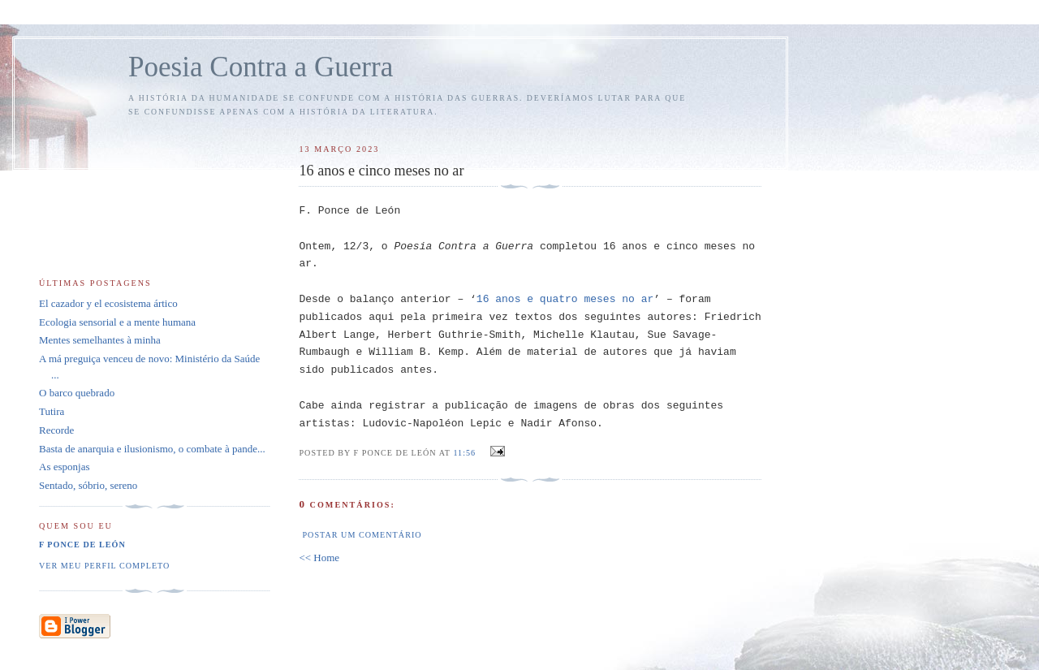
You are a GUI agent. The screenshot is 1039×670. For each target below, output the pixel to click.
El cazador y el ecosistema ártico (108, 303)
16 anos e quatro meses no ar (564, 299)
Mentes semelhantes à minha (100, 340)
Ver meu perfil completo (104, 565)
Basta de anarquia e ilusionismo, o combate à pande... (152, 449)
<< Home (319, 557)
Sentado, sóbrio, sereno (88, 485)
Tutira (51, 411)
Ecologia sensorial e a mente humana (117, 322)
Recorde (56, 430)
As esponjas (64, 466)
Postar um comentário (361, 534)
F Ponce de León (82, 544)
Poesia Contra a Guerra (260, 67)
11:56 (464, 452)
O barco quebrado (76, 393)
